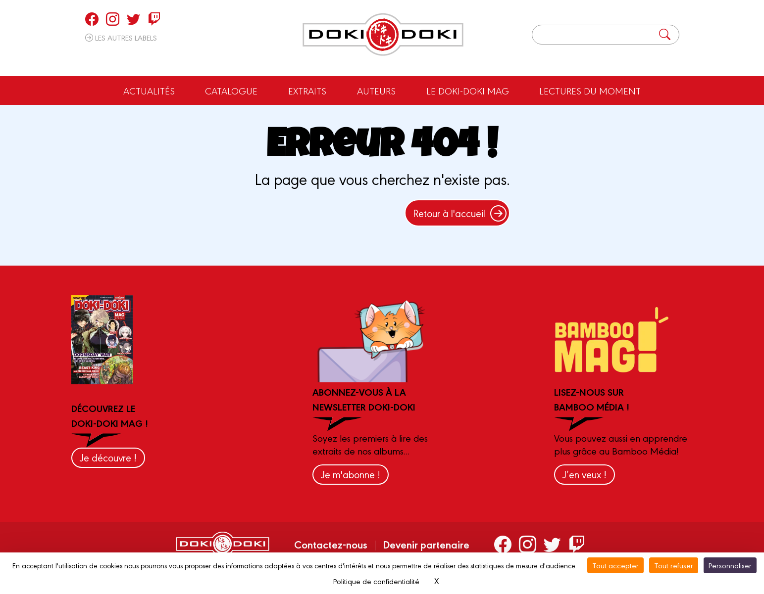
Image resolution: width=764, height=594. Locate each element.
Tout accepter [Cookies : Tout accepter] (615, 565)
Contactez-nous (330, 544)
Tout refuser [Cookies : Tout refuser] (673, 565)
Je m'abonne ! (350, 474)
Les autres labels (121, 37)
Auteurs (376, 90)
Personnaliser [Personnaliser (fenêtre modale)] (730, 565)
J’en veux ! (584, 474)
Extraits (307, 90)
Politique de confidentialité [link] (376, 581)
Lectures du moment (590, 90)
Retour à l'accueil (460, 213)
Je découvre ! (108, 457)
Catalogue (231, 90)
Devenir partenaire (426, 544)
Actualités (149, 90)
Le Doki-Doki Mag (467, 90)
